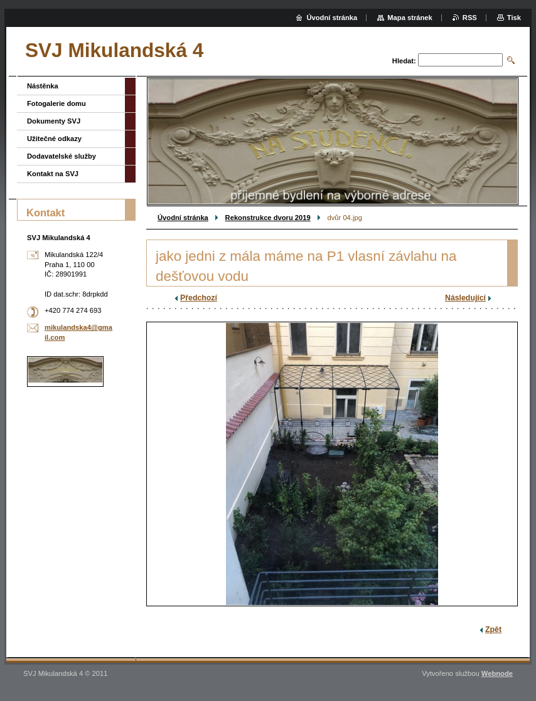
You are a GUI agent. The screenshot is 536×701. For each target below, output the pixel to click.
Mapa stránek (409, 17)
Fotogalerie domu (56, 103)
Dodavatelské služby (61, 156)
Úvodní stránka (183, 217)
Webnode (497, 673)
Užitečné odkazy (54, 138)
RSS (470, 17)
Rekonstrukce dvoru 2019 (268, 217)
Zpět (493, 629)
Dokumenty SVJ (53, 121)
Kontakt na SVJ (52, 173)
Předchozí (198, 297)
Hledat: (404, 61)
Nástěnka (42, 86)
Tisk (514, 17)
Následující (465, 297)
